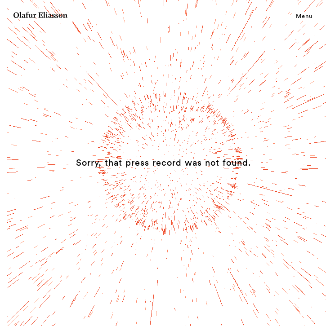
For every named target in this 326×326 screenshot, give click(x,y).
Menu (304, 15)
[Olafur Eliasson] (40, 16)
